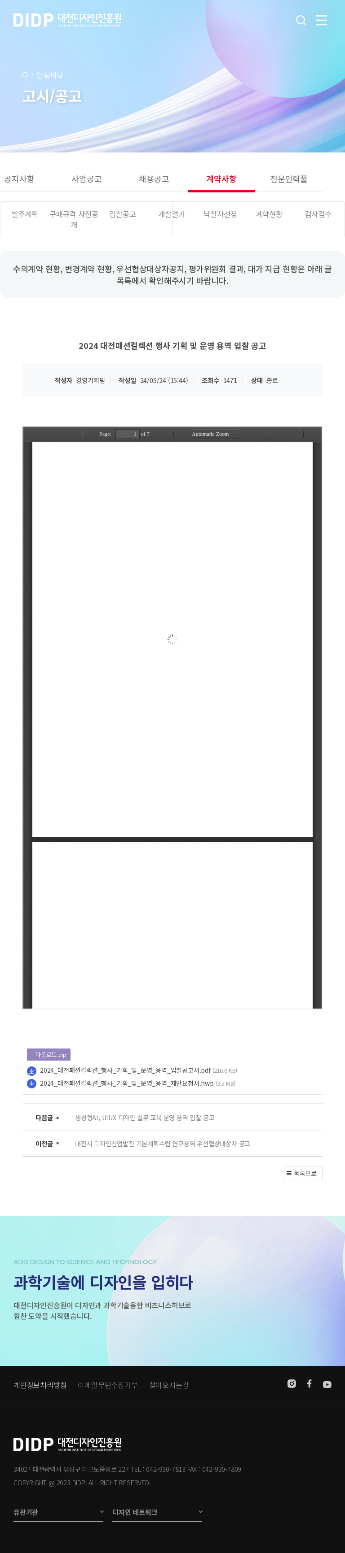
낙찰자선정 (220, 214)
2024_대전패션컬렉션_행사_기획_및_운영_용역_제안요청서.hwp (127, 1083)
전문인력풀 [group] (289, 178)
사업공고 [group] (86, 178)
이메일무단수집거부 (107, 1384)
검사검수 (318, 214)
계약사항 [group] (221, 178)
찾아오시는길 (169, 1384)
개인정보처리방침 (39, 1384)
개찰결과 (171, 214)
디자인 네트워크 (134, 1512)
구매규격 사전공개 (73, 219)
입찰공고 (122, 214)
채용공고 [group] (154, 178)
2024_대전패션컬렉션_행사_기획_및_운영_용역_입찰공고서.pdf (125, 1070)
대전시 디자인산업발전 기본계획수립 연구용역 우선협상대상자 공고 (162, 1143)
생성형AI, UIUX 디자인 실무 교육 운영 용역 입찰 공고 (144, 1117)
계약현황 (269, 214)
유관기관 (25, 1512)
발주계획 (25, 214)
